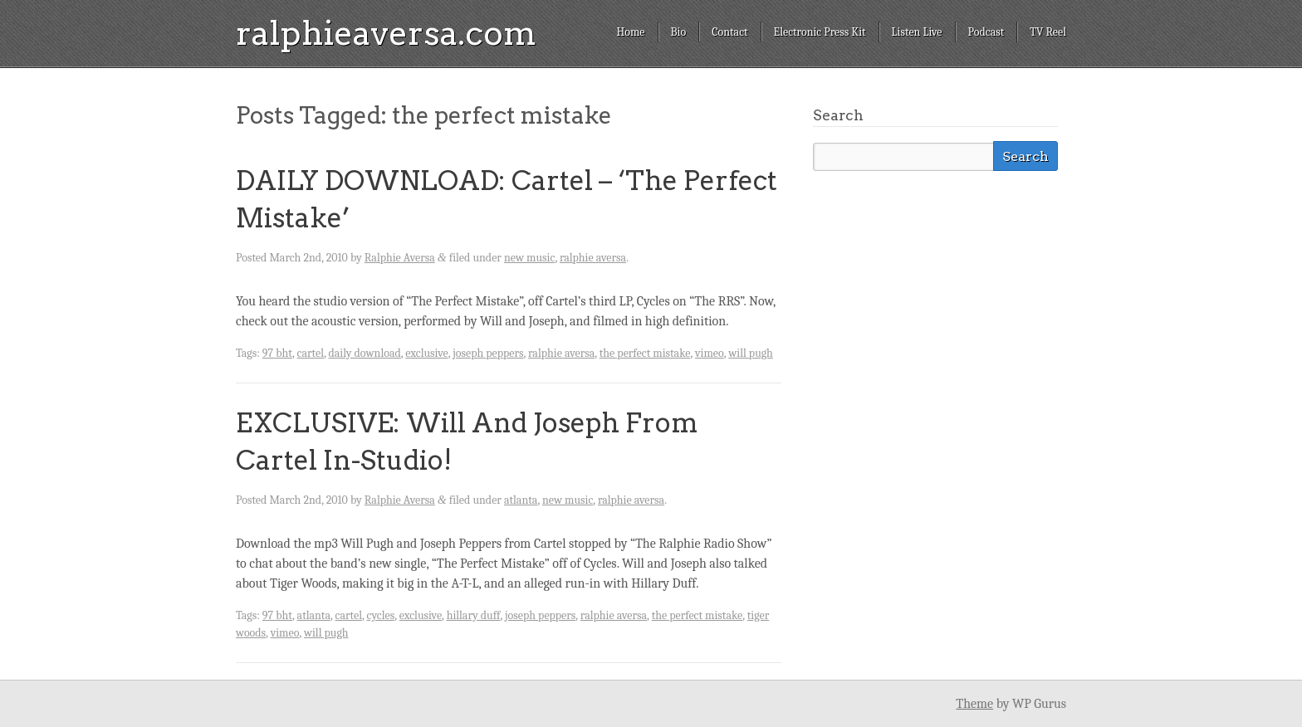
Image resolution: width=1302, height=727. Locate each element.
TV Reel (1048, 32)
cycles (380, 615)
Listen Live (917, 32)
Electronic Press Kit (820, 32)
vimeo (709, 353)
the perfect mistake (645, 353)
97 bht (277, 353)
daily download (365, 353)
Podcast (986, 32)
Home (630, 32)
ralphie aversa (593, 258)
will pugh (750, 353)
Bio (679, 32)
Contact (729, 32)
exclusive (426, 353)
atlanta (520, 500)
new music (529, 258)
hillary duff (474, 615)
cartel (310, 353)
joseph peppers (488, 353)
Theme (974, 703)
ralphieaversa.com (386, 33)
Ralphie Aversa (400, 258)
